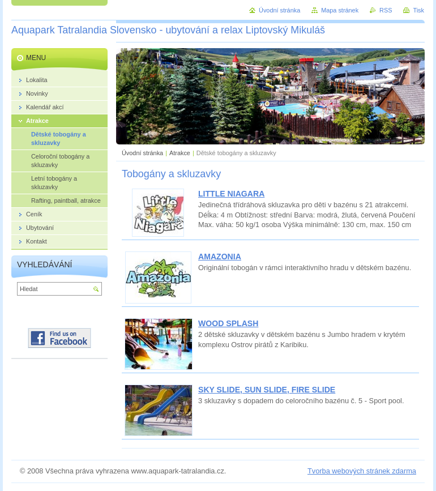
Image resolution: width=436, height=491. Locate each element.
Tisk (418, 10)
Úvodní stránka (142, 153)
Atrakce (179, 153)
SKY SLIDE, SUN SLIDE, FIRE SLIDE (266, 389)
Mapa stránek (339, 10)
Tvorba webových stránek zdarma (361, 471)
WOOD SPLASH (228, 323)
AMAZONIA (219, 256)
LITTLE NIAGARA (231, 193)
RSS (385, 10)
